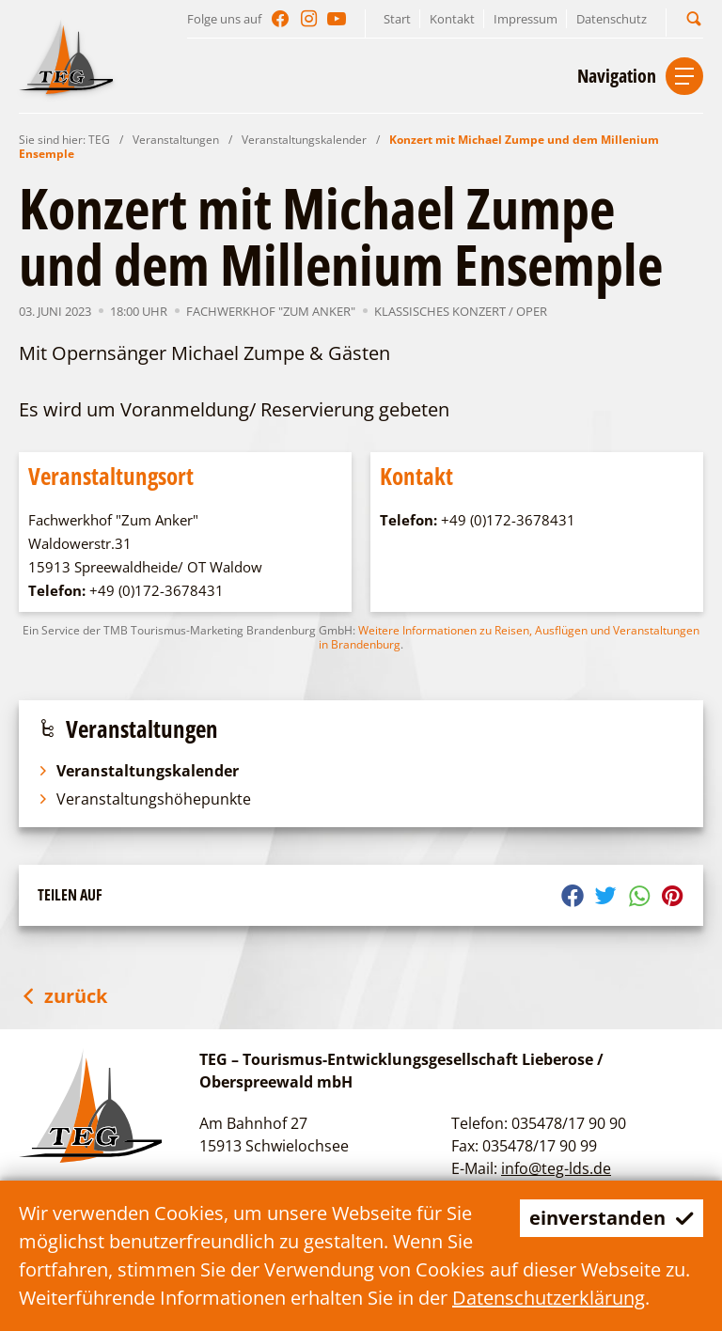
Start (397, 18)
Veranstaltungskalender (304, 140)
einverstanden (611, 1217)
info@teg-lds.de (556, 1168)
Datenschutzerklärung (548, 1297)
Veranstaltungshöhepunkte (144, 799)
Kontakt (452, 18)
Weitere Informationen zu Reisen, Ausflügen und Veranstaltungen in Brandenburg (509, 637)
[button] (694, 18)
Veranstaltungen (176, 140)
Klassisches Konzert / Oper (460, 311)
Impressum (525, 18)
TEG (99, 140)
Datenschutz (611, 18)
